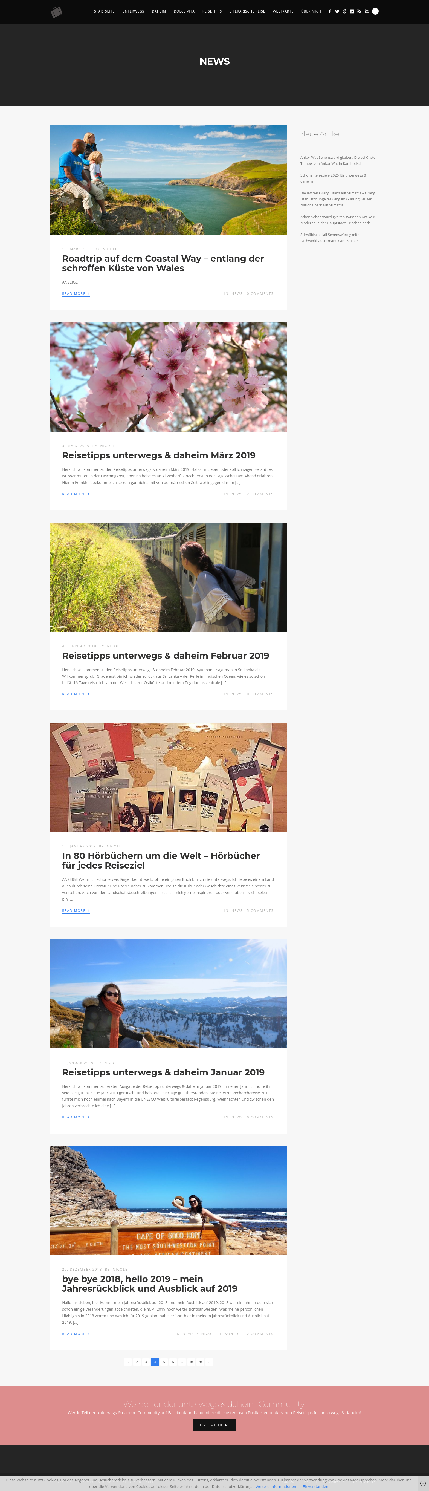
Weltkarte (283, 11)
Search (375, 11)
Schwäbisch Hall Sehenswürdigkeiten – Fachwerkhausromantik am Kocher (332, 237)
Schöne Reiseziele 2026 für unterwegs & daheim (333, 178)
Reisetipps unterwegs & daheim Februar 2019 (165, 655)
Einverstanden (316, 1486)
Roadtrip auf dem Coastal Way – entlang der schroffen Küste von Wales (163, 263)
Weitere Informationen (276, 1486)
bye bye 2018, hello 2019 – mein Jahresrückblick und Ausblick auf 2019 (149, 1284)
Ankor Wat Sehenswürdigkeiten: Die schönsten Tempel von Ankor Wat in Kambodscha (339, 160)
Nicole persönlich (222, 1333)
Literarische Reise (247, 11)
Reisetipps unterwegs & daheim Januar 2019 (163, 1072)
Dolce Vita (184, 11)
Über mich (311, 11)
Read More (76, 293)
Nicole (110, 249)
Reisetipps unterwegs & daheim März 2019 (159, 455)
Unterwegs (133, 11)
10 (191, 1362)
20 (200, 1362)
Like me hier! (214, 1425)
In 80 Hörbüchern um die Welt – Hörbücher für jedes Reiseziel (161, 860)
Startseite (104, 11)
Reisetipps (212, 11)
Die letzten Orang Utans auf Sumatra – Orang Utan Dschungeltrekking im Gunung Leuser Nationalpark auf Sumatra (337, 199)
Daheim (159, 11)
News (237, 293)
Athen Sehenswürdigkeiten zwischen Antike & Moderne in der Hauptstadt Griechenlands (338, 219)
